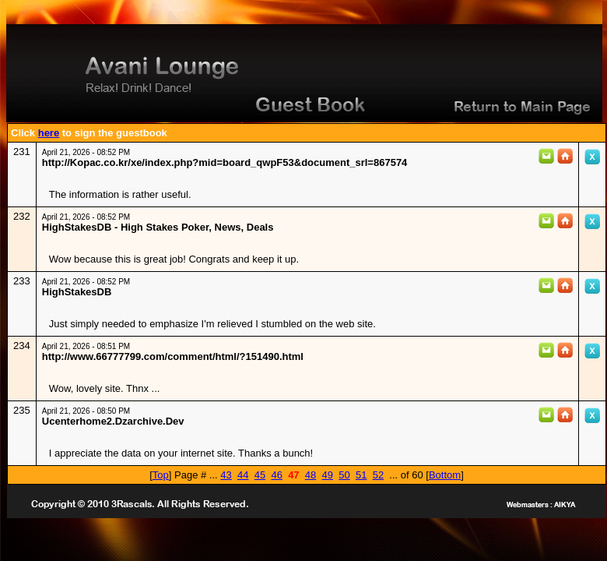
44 (242, 475)
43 (225, 475)
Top (161, 475)
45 (259, 475)
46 (276, 475)
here (48, 133)
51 (361, 475)
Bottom (445, 475)
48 (310, 475)
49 (327, 475)
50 (344, 475)
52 (378, 475)
